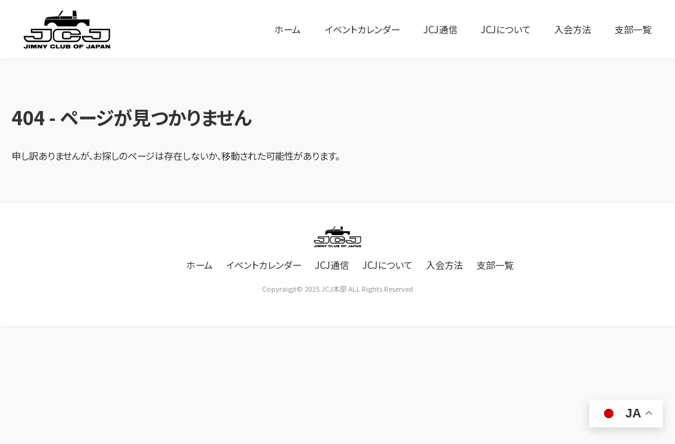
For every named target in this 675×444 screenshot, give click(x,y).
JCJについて (505, 29)
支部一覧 (633, 29)
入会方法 (572, 29)
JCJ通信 (438, 29)
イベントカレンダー (359, 29)
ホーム (284, 29)
